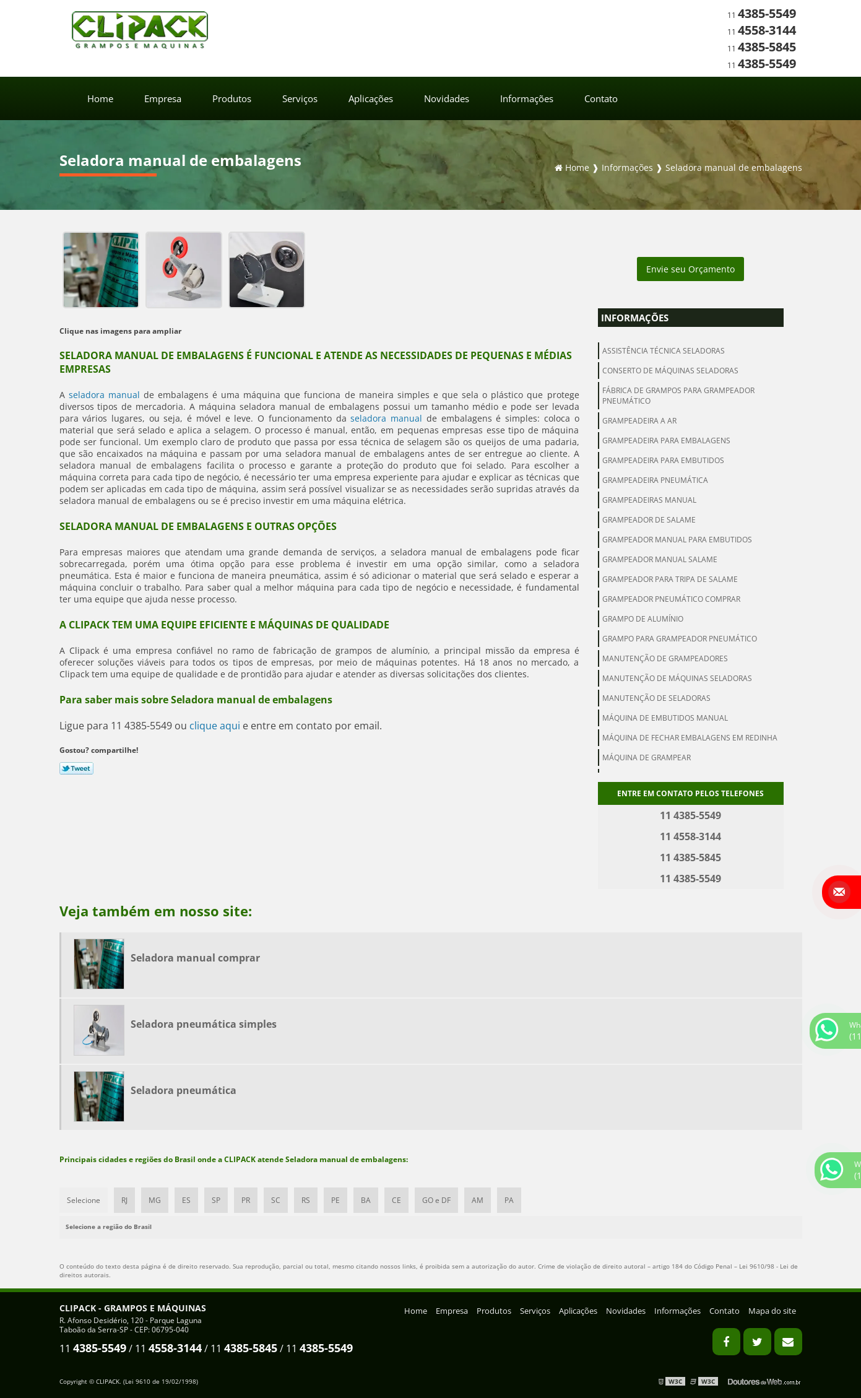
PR (245, 1200)
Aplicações (370, 98)
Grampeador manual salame (659, 559)
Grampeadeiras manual (649, 500)
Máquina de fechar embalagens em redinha (689, 737)
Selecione (83, 1200)
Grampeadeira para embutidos (663, 460)
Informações (526, 98)
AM (477, 1200)
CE (396, 1200)
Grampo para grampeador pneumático (679, 638)
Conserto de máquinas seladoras (670, 370)
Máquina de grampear (646, 757)
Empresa (162, 98)
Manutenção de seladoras (656, 698)
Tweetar (76, 768)
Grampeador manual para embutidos (677, 539)
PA (509, 1200)
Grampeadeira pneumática (655, 480)
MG (155, 1200)
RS (305, 1200)
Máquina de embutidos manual (665, 718)
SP (216, 1200)
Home (100, 98)
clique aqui (214, 725)
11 (761, 15)
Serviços (300, 98)
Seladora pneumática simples (204, 1024)
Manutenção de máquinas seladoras (677, 678)
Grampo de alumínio (642, 619)
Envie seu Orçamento (690, 269)
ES (186, 1200)
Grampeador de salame (649, 519)
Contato (601, 98)
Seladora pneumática (183, 1090)
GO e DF (436, 1200)
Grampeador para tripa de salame (670, 579)
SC (275, 1200)
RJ (124, 1200)
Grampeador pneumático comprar (671, 599)
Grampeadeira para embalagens (666, 440)
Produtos (231, 98)
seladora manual (104, 395)
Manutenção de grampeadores (665, 658)
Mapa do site (772, 1310)
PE (335, 1200)
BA (366, 1200)
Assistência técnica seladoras (663, 350)
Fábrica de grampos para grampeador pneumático (678, 395)
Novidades (446, 98)
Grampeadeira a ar (639, 420)
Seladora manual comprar (195, 958)
